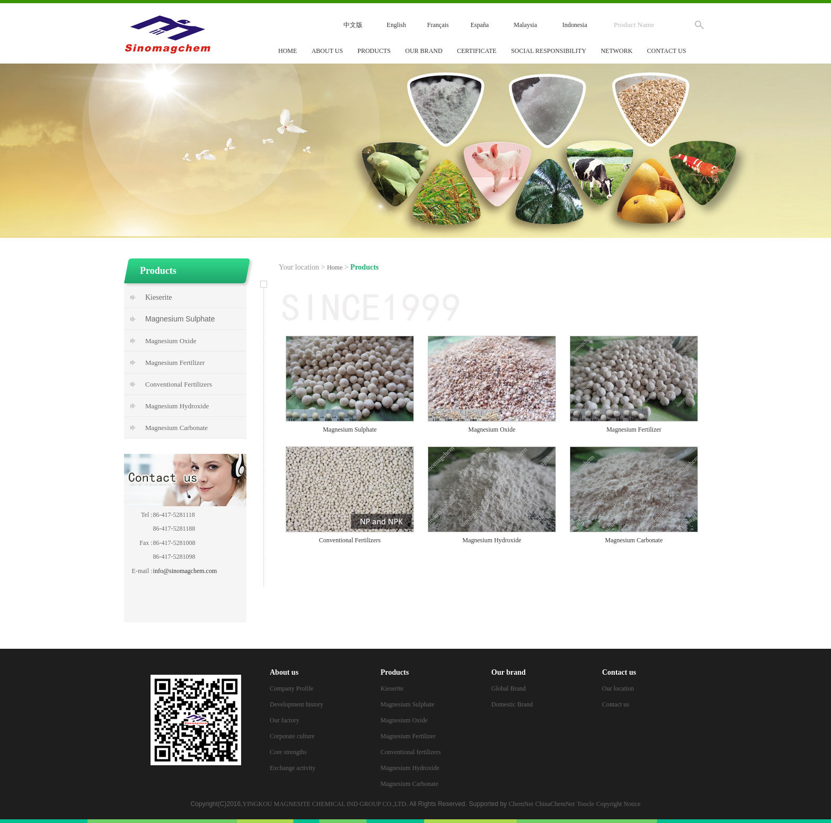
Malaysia (525, 25)
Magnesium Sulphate (408, 704)
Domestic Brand (512, 704)
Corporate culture (292, 736)
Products (374, 51)
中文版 (353, 25)
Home (287, 51)
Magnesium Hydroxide (410, 768)
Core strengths (288, 752)
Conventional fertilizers (411, 752)
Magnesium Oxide (404, 720)
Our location (618, 688)
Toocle (585, 804)
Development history (296, 704)
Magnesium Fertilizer (408, 736)
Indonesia (574, 25)
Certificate (477, 51)
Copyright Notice (618, 804)
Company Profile (291, 688)
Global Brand (508, 688)
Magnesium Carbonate (409, 784)
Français (438, 25)
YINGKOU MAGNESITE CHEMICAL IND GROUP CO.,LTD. (325, 804)
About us (327, 51)
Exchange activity (292, 768)
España (480, 25)
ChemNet (521, 804)
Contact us (666, 51)
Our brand (424, 51)
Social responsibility (548, 51)
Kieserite (158, 297)
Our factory (284, 720)
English (396, 25)
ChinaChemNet (555, 804)
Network (616, 51)
